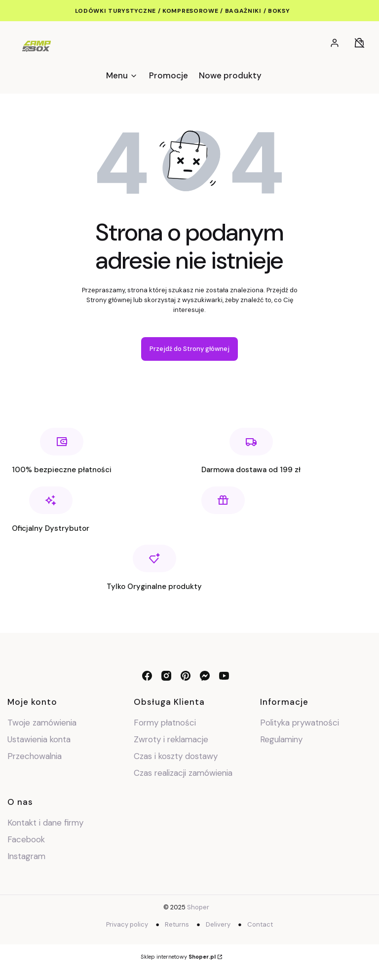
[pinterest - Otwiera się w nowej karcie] (185, 676)
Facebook (27, 839)
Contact (260, 924)
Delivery (218, 924)
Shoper (198, 907)
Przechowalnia (34, 756)
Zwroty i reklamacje (171, 739)
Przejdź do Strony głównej (189, 349)
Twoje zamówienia (41, 722)
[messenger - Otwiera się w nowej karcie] (205, 676)
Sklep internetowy (178, 956)
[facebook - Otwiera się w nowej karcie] (147, 676)
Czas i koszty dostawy (176, 756)
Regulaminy (281, 739)
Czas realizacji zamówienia (183, 772)
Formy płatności (165, 722)
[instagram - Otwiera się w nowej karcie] (166, 676)
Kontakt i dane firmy (45, 822)
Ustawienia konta (39, 739)
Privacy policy (127, 924)
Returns (177, 924)
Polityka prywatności (299, 722)
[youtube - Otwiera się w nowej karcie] (224, 676)
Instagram (27, 856)
